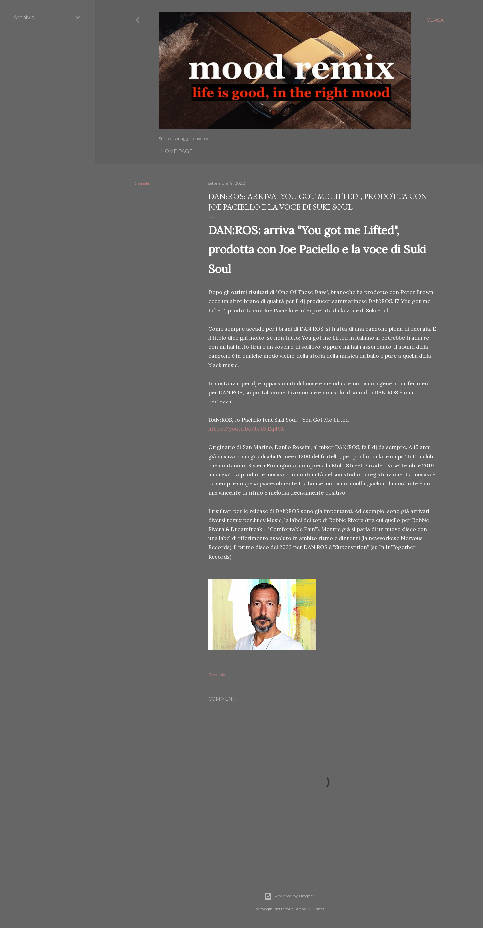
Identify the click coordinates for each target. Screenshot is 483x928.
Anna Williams (310, 908)
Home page (176, 151)
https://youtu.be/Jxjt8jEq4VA (246, 428)
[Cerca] (435, 20)
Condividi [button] (145, 184)
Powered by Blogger (289, 896)
